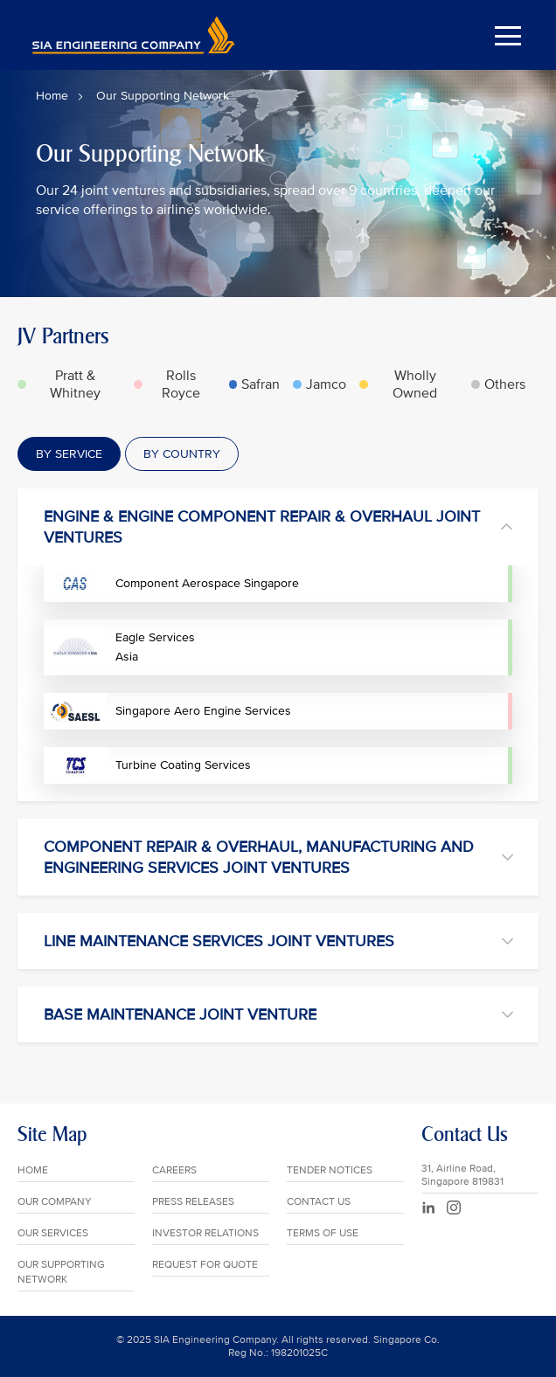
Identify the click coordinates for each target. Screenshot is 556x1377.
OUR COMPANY (54, 1201)
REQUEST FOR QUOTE (205, 1264)
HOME (32, 1170)
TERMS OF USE (322, 1233)
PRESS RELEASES (193, 1201)
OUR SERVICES (52, 1233)
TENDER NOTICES (329, 1170)
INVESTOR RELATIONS (205, 1233)
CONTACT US (319, 1201)
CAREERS (174, 1170)
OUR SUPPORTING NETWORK (61, 1272)
